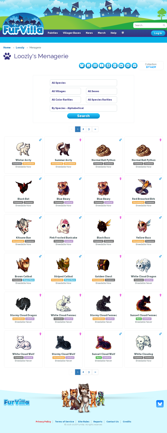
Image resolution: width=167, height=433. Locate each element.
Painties (53, 33)
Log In (158, 33)
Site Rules (83, 422)
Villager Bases (72, 33)
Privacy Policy (43, 422)
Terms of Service (64, 422)
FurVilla (23, 24)
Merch (102, 33)
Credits (127, 422)
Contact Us (112, 422)
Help (114, 33)
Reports (97, 422)
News (89, 33)
